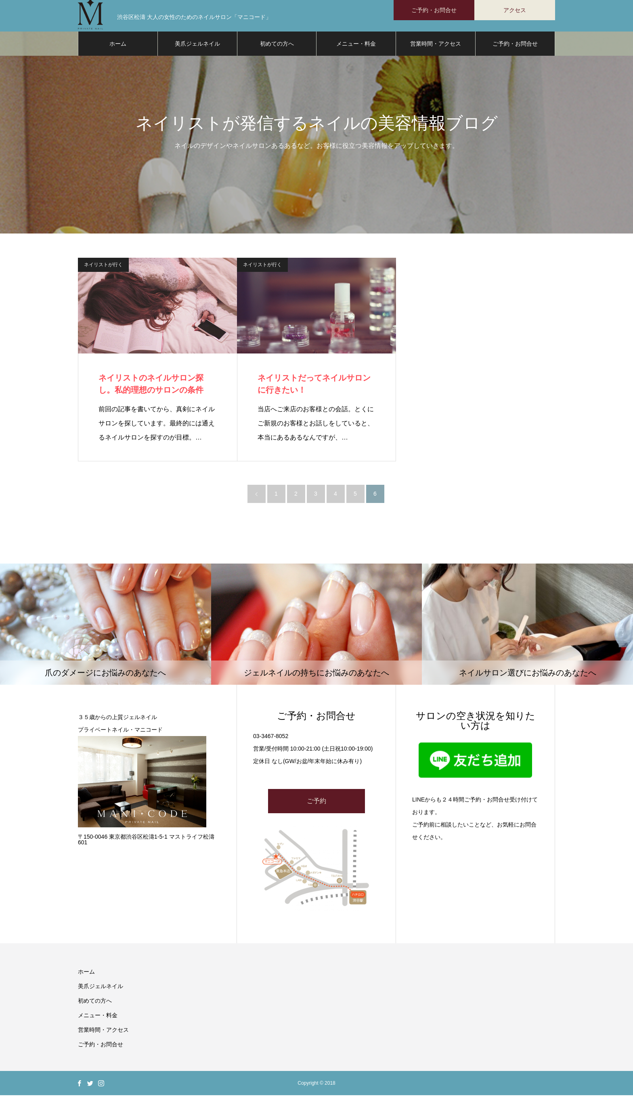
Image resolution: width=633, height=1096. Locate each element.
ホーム (117, 44)
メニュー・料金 (356, 44)
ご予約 (316, 801)
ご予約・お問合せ (515, 44)
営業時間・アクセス (435, 44)
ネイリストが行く (103, 265)
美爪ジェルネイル (197, 44)
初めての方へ (277, 44)
